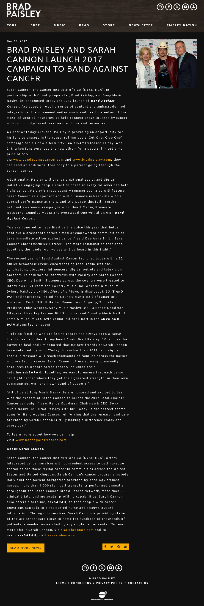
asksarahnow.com (63, 535)
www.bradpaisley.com (92, 160)
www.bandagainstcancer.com (38, 160)
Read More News (25, 548)
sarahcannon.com (78, 530)
